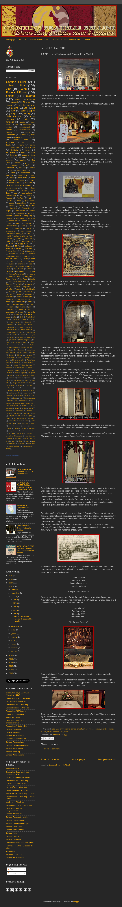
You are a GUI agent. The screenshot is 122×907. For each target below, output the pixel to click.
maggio (14, 637)
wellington (12, 443)
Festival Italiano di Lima (14, 332)
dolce (33, 259)
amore (18, 289)
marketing (9, 410)
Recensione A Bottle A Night (17, 726)
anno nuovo (26, 231)
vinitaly (27, 113)
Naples (32, 352)
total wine (18, 137)
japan (27, 150)
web (33, 441)
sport (33, 178)
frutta (10, 400)
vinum (27, 441)
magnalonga (21, 203)
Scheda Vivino (12, 833)
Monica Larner (15, 276)
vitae (15, 317)
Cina (33, 152)
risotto (33, 423)
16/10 (15, 603)
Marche (8, 350)
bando (73, 729)
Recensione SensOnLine (16, 739)
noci (33, 413)
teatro (8, 241)
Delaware (9, 271)
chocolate (9, 233)
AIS (27, 165)
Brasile (8, 223)
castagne (9, 388)
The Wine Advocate (17, 282)
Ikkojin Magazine (24, 340)
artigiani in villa (29, 289)
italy (16, 125)
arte (25, 108)
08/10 (15, 607)
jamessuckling (11, 196)
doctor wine (27, 393)
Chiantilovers (24, 130)
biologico (27, 256)
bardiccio (29, 378)
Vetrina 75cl (11, 851)
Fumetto (11, 337)
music (32, 168)
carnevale (29, 385)
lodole (30, 302)
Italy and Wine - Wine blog (16, 701)
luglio (13, 630)
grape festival (30, 200)
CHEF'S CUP (18, 269)
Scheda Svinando (13, 732)
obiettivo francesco (20, 304)
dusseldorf (10, 297)
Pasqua (9, 198)
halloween (31, 261)
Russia (16, 365)
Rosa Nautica (28, 362)
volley (8, 269)
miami (8, 304)
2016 (11, 586)
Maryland (9, 249)
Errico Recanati (26, 330)
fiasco (19, 200)
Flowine (22, 335)
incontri (14, 102)
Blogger (76, 902)
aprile (13, 640)
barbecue (12, 292)
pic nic (32, 203)
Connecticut (10, 327)
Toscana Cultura (12, 769)
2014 (11, 659)
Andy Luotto (16, 319)
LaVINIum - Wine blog (15, 714)
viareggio (9, 175)
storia (49, 732)
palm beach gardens (19, 418)
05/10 (15, 614)
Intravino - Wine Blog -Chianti (18, 777)
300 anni (55, 729)
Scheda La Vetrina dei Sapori (17, 745)
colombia (28, 294)
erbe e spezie (11, 188)
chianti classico (27, 388)
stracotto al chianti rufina (14, 436)
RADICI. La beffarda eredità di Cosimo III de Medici (23, 619)
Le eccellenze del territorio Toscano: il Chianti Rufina (25, 471)
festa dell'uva (27, 193)
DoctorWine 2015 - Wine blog (18, 698)
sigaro (20, 312)
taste (13, 110)
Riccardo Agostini (18, 360)
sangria (23, 428)
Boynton (32, 319)
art (33, 108)
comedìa (20, 145)
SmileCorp (31, 251)
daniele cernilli (14, 393)
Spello (32, 279)
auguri (8, 211)
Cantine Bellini (16, 82)
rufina (17, 99)
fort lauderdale (30, 398)
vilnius (20, 441)
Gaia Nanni (19, 337)
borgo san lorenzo (19, 383)
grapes (11, 203)
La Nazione (31, 274)
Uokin (18, 370)
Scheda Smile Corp (14, 827)
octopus (11, 416)
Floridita (14, 335)
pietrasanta (21, 307)
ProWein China (11, 251)
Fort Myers (31, 335)
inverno (11, 264)
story (13, 173)
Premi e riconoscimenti (39, 39)
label (22, 188)
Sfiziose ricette (12, 132)
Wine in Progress (20, 373)
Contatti (87, 39)
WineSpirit (9, 289)
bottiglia (14, 150)
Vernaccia (28, 284)
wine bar (22, 206)
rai (14, 423)
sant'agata (10, 312)
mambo (22, 122)
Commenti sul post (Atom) (59, 765)
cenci (17, 388)
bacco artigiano (28, 155)
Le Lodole (28, 246)
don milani (18, 395)
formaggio (19, 233)
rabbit (27, 421)
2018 (11, 579)
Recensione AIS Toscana (16, 711)
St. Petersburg (19, 367)
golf (31, 400)
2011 (11, 670)
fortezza (21, 261)
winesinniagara (14, 446)
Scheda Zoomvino (13, 729)
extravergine (27, 297)
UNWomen (9, 370)
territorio (10, 122)
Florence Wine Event (16, 274)
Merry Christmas (19, 350)
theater (29, 266)
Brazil (18, 223)
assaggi (10, 105)
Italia (25, 119)
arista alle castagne (28, 375)
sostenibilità (20, 218)
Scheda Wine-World (14, 836)
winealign (21, 443)
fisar (21, 398)
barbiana (20, 378)
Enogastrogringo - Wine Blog (17, 790)
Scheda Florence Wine (15, 742)
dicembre (15, 589)
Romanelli (10, 168)
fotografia (9, 299)
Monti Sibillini (22, 352)
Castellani (13, 208)
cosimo (97, 729)
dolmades (9, 395)
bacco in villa (15, 183)
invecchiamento (19, 302)
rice (19, 423)
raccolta (9, 239)
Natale (29, 196)
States (23, 135)
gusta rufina (30, 147)
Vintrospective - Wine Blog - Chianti (20, 793)
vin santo (12, 206)
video (8, 317)
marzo (13, 644)
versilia (16, 241)
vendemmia (25, 173)
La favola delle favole (19, 342)
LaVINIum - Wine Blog (15, 802)
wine (66, 732)
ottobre (14, 597)
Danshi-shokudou (11, 330)
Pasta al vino (10, 357)
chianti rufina (88, 729)
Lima (30, 226)
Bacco (25, 319)
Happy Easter (23, 244)
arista (17, 375)
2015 (11, 655)
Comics (29, 269)
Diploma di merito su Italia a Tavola (20, 843)
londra (24, 408)
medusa (29, 410)
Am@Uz (14, 113)
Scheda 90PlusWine (14, 814)
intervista (24, 405)
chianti (79, 729)
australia (11, 378)
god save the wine (24, 299)
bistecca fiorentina (12, 259)
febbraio (14, 648)
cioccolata (9, 200)
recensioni (27, 125)
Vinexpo (31, 180)
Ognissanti (28, 355)
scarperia (32, 428)
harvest (18, 216)
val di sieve (27, 314)
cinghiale (9, 390)
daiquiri (32, 390)
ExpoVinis (31, 271)
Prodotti (22, 39)
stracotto (29, 433)
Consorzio (31, 137)
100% (8, 145)
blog (26, 380)
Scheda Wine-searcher (15, 755)
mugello (9, 218)
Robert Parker (11, 279)
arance (10, 375)
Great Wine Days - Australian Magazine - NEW (17, 694)
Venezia (25, 370)
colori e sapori (28, 110)
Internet (13, 155)
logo (30, 264)
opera (30, 416)
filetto (15, 398)
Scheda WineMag (13, 752)
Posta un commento (52, 749)
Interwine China (12, 226)
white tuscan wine (28, 241)
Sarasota (9, 367)
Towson (29, 367)
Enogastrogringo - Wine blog (17, 708)
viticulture (31, 218)
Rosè (7, 365)
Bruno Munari (15, 322)
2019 (21, 317)
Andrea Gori (27, 221)
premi (27, 132)
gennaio (14, 651)
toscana (56, 732)
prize (33, 170)
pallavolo (9, 266)
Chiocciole (28, 322)
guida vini (29, 403)
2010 (11, 673)
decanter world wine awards (18, 185)
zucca (8, 448)
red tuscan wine (27, 105)
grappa (8, 403)
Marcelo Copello (26, 347)
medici (43, 732)
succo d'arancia (30, 436)
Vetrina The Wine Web (15, 736)
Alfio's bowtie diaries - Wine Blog (19, 805)
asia (15, 193)
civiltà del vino (14, 116)
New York (28, 249)
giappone (10, 160)
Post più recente (50, 759)
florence (9, 216)
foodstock (12, 261)
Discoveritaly (26, 208)
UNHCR (19, 284)
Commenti (13, 873)
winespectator (27, 446)
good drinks (30, 163)
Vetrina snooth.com (14, 854)
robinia (26, 426)
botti (20, 292)
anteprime (31, 373)
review (18, 239)
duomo (27, 395)
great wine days (18, 403)
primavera (9, 309)
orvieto (8, 418)
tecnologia (18, 438)
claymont (17, 390)
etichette (22, 168)
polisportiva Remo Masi (23, 236)
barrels (8, 380)
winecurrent (31, 443)
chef (11, 157)
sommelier (10, 142)
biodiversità (18, 380)
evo (18, 297)
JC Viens (18, 246)
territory (9, 127)
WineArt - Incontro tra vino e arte (66, 39)
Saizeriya (23, 190)
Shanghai (18, 228)
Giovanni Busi (30, 337)
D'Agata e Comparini (25, 327)
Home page (10, 39)
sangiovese (10, 152)
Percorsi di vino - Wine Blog (17, 705)
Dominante (10, 135)
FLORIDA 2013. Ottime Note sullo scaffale (24, 528)
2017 (11, 583)
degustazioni (24, 127)
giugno (14, 633)
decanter (28, 183)
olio (19, 157)
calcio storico (10, 385)
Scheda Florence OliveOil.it (17, 817)
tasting (32, 145)
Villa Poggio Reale (17, 180)
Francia (11, 244)
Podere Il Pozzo (16, 92)
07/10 (15, 610)
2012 (11, 666)
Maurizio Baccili (20, 140)
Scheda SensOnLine (14, 748)
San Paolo (23, 279)
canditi (20, 385)
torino (26, 438)
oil (11, 170)
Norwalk (11, 355)
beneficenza (20, 211)
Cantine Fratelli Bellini (13, 455)
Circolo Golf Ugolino (24, 324)
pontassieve (21, 170)
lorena (31, 408)
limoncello (21, 264)
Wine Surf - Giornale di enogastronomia (15, 722)
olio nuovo (21, 416)
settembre (15, 626)
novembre (15, 593)
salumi (17, 428)
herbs (8, 302)
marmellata (19, 410)
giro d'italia (23, 400)
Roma (22, 251)
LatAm (23, 226)
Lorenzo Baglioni (29, 345)
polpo (30, 307)
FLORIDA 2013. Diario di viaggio (23, 506)
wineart (9, 130)
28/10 (15, 600)
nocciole (26, 413)
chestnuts (28, 292)
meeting (14, 108)
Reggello (28, 276)
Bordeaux (12, 190)
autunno (12, 254)
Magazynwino (13, 347)
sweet (10, 438)
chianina (9, 294)
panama (11, 307)
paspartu (32, 418)
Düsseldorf (20, 271)
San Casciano (27, 365)
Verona (12, 178)
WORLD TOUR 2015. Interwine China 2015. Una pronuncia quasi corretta (26, 549)
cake (30, 383)
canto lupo (25, 142)
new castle (17, 413)
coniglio (25, 390)
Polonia (27, 357)
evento (104, 729)
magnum (29, 233)
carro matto (22, 178)
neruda (8, 413)
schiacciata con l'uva (28, 431)
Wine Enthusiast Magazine (18, 287)
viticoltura (31, 188)
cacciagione (20, 213)
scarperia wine (13, 431)
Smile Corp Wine (13, 717)
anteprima (15, 147)
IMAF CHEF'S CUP (26, 175)
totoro (13, 441)
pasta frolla (12, 421)
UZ (30, 198)
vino (61, 732)
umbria (16, 314)
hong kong (28, 216)
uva (21, 196)
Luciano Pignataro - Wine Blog (18, 784)
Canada (28, 223)
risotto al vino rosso (14, 426)
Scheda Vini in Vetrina (15, 830)
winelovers (13, 221)
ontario (32, 304)
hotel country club (12, 405)
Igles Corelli (12, 340)
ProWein (20, 198)
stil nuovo (20, 433)
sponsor (15, 165)
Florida (28, 157)
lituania (17, 408)
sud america (19, 266)
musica (22, 160)
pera (20, 421)
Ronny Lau (17, 362)
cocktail (18, 294)
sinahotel (28, 239)
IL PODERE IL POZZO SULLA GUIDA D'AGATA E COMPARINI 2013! (24, 486)
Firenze (111, 729)
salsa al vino (25, 309)
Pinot (19, 357)
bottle (17, 163)
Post (10, 869)
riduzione (25, 423)
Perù (8, 228)
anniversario (65, 729)
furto (15, 400)
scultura (11, 433)
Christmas (9, 324)
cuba (30, 213)
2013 (11, 663)
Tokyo (29, 228)
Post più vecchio (106, 759)
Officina (19, 355)
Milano (18, 249)
